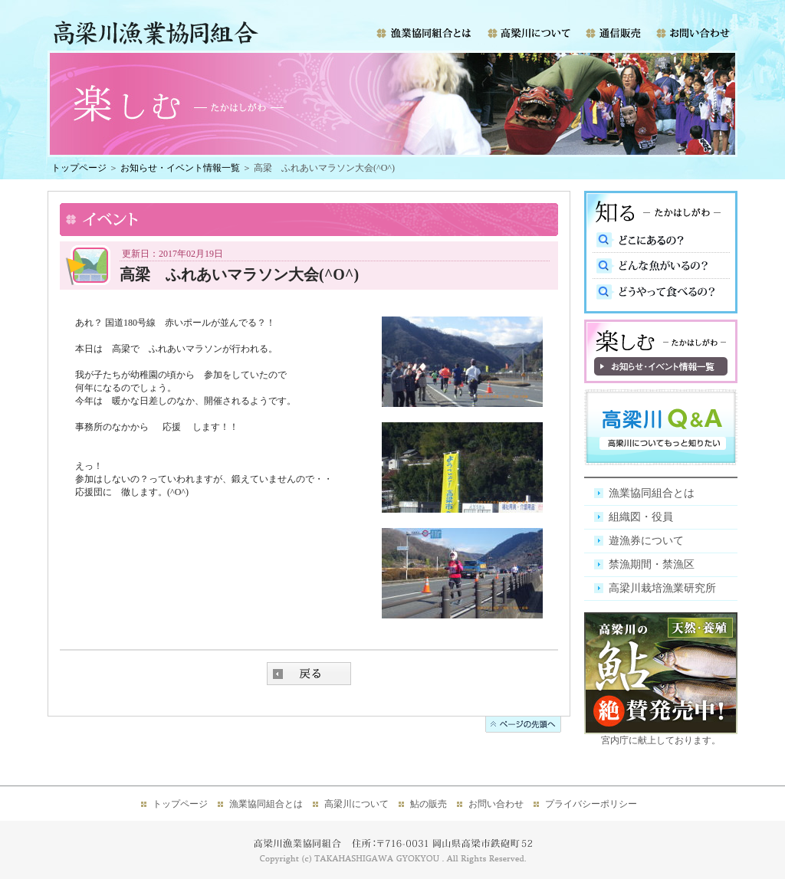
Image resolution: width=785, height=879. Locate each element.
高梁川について (356, 804)
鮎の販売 (428, 804)
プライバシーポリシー (591, 804)
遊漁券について (646, 540)
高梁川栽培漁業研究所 (662, 588)
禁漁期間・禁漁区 (652, 564)
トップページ (79, 167)
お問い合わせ (496, 804)
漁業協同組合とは (652, 493)
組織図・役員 (641, 517)
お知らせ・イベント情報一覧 (180, 167)
